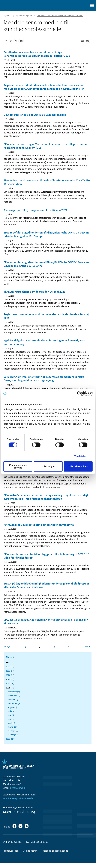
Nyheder (7, 15)
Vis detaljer (80, 456)
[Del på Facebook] (6, 41)
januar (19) (13, 734)
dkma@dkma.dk (17, 787)
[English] (78, 5)
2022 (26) (10, 683)
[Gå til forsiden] (15, 5)
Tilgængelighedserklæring (54, 850)
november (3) (14, 695)
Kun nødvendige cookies (18, 466)
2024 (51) (10, 675)
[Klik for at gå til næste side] (87, 646)
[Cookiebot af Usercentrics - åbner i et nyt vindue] (79, 393)
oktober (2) (13, 699)
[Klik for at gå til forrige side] (7, 646)
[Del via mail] (21, 41)
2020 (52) (10, 739)
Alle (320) (10, 657)
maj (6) (11, 719)
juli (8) (11, 711)
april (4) (11, 723)
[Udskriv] (87, 41)
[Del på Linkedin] (11, 41)
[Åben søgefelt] (86, 5)
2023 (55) (10, 679)
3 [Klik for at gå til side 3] (54, 646)
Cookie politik (30, 850)
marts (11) (12, 726)
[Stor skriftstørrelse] (82, 41)
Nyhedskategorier (24, 15)
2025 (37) (10, 671)
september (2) (14, 703)
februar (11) (13, 730)
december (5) (14, 691)
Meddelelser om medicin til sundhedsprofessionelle (60, 15)
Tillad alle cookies (78, 466)
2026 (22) (10, 666)
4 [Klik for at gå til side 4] (68, 646)
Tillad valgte (48, 466)
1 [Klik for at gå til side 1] (25, 646)
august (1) (12, 707)
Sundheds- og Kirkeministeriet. (18, 798)
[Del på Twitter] (16, 41)
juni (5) (11, 715)
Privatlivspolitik (10, 850)
